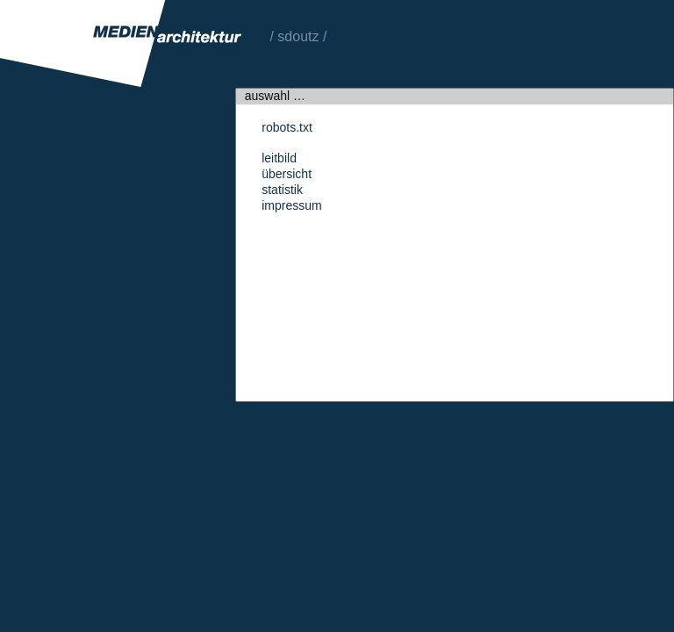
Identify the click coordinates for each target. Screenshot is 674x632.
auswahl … (454, 96)
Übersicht (454, 175)
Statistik (454, 190)
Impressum (454, 206)
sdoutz (298, 36)
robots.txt (454, 128)
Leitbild (454, 159)
